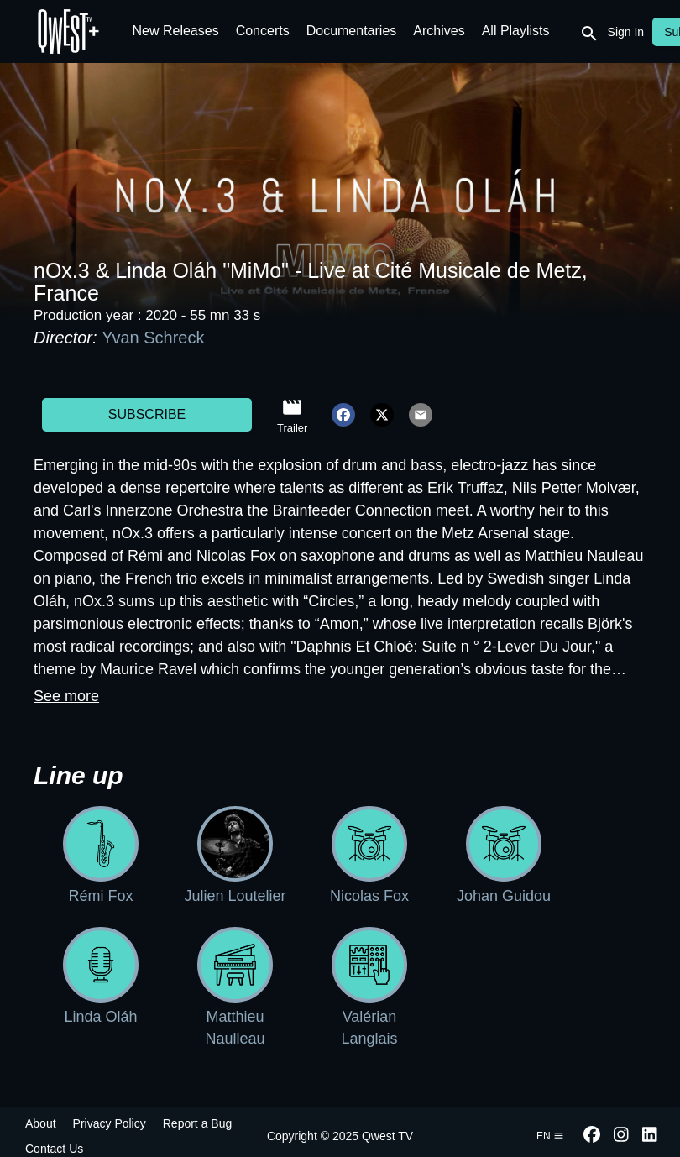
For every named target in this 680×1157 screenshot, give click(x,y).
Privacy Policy (109, 1123)
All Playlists (516, 31)
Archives (438, 31)
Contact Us (54, 1148)
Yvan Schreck (153, 337)
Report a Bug (198, 1123)
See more (66, 696)
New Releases (176, 31)
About (40, 1123)
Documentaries (351, 31)
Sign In (626, 32)
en (550, 1136)
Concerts (263, 31)
